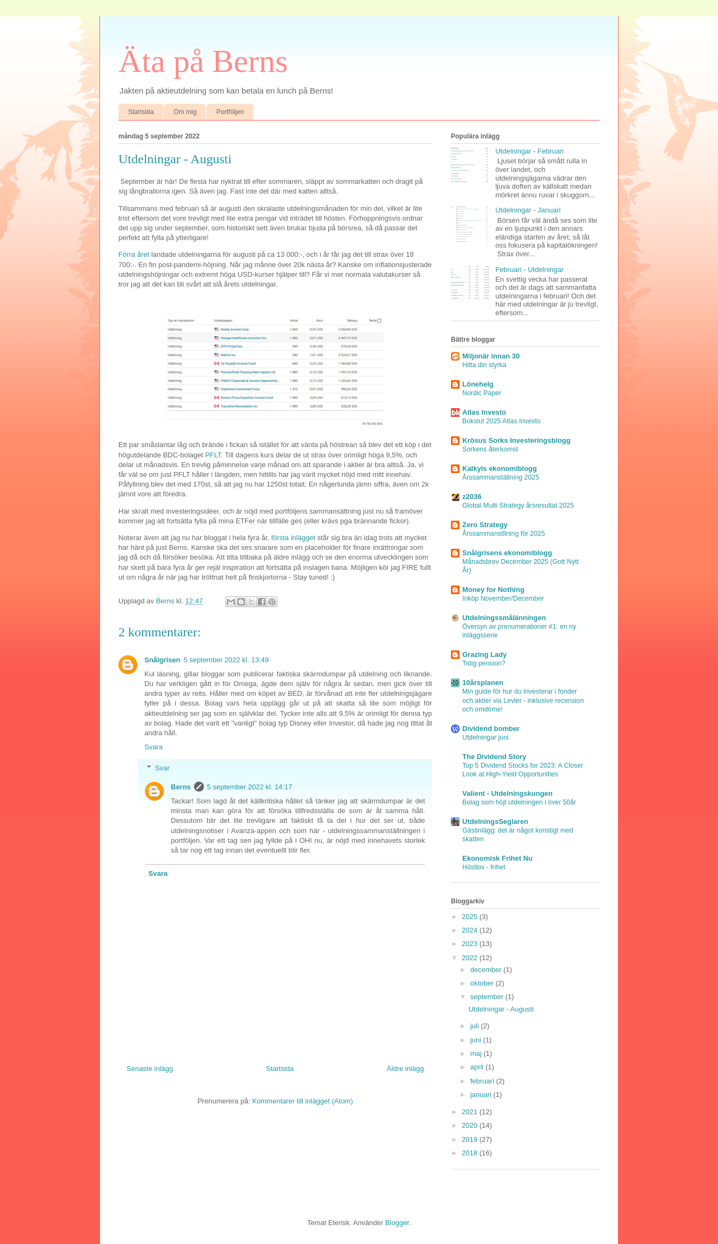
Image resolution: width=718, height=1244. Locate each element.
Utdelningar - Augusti (501, 1009)
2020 (471, 1125)
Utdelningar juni (485, 737)
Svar (162, 768)
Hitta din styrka (484, 365)
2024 (471, 930)
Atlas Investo (484, 412)
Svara (153, 747)
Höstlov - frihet (484, 867)
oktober (483, 983)
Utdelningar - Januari (528, 210)
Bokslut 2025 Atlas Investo (501, 421)
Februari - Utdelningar (529, 269)
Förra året (133, 254)
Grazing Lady (484, 654)
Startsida (141, 112)
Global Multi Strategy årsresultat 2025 (518, 505)
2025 (471, 917)
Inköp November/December (503, 598)
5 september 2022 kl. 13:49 (226, 660)
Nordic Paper (481, 393)
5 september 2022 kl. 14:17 (249, 787)
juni (476, 1040)
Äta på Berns (203, 61)
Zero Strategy (485, 525)
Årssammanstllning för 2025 (503, 533)
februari (483, 1081)
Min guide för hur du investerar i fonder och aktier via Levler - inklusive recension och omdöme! (523, 700)
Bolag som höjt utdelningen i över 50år (519, 802)
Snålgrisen (162, 660)
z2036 (471, 497)
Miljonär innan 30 (491, 356)
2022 (471, 958)
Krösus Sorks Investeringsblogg (516, 440)
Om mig (185, 112)
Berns (181, 787)
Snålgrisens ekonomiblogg (507, 553)
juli (475, 1026)
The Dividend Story (494, 757)
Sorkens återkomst (490, 449)
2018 (471, 1153)
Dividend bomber (491, 728)
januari (482, 1094)
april (478, 1067)
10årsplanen (482, 682)
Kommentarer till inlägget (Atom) (302, 1101)
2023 (471, 944)
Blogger (397, 1223)
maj (477, 1053)
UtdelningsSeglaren (495, 821)
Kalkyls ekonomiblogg (499, 468)
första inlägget (293, 538)
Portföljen (230, 112)
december (486, 970)
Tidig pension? (484, 663)
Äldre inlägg (405, 1069)
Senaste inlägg (150, 1069)
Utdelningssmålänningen (504, 618)
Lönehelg (478, 384)
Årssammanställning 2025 (500, 477)
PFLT (213, 455)
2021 (471, 1112)
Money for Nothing (493, 590)
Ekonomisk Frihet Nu (497, 858)
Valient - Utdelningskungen (507, 793)
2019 (471, 1139)
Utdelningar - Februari (529, 151)
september (488, 997)
